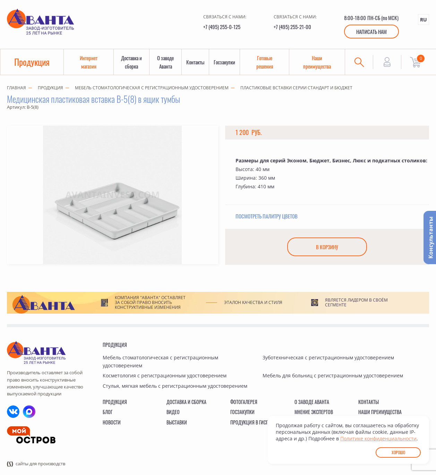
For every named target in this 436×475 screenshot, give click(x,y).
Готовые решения (264, 62)
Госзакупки (224, 62)
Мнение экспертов (313, 411)
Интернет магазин (88, 62)
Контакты (195, 62)
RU (423, 19)
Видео (173, 411)
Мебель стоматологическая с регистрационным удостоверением (152, 88)
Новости (112, 422)
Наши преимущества (317, 62)
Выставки (176, 422)
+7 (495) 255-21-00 (292, 26)
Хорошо (398, 452)
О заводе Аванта (165, 62)
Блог (107, 411)
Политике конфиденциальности (378, 438)
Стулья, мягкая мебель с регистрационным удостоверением (175, 386)
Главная (16, 88)
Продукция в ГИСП (249, 422)
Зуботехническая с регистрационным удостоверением (328, 357)
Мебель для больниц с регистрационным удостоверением (333, 375)
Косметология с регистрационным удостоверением (164, 375)
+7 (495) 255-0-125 (221, 26)
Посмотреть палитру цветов (267, 216)
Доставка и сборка (131, 62)
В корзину (327, 247)
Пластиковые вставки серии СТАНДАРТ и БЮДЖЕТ (296, 88)
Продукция (32, 61)
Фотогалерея (243, 401)
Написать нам (371, 31)
